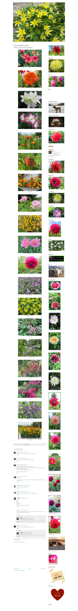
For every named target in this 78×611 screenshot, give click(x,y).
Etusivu (30, 568)
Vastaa (18, 461)
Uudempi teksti (16, 568)
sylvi (17, 464)
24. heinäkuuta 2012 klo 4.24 (24, 491)
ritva (17, 458)
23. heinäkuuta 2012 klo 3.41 (23, 476)
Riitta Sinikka (19, 485)
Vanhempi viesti (43, 568)
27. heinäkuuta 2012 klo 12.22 (27, 518)
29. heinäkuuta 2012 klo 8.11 (23, 525)
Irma (20, 518)
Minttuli (18, 491)
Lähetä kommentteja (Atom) (20, 570)
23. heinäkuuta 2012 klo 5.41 (25, 485)
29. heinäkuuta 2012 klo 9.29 (27, 532)
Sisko (17, 510)
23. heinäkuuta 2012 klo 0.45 (23, 464)
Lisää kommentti (17, 539)
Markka (18, 525)
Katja (17, 476)
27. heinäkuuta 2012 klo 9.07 (23, 510)
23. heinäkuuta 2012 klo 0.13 (22, 458)
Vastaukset (19, 530)
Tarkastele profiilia (51, 156)
